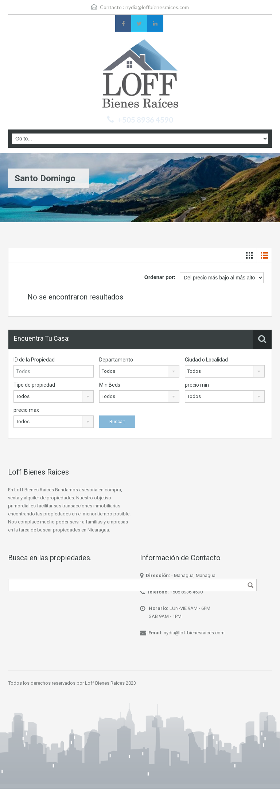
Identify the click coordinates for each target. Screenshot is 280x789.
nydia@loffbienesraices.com (157, 7)
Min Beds (109, 385)
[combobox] (139, 371)
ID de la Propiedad (34, 360)
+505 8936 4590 (186, 592)
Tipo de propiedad (34, 385)
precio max (26, 410)
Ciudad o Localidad (206, 360)
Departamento (116, 360)
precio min (197, 385)
